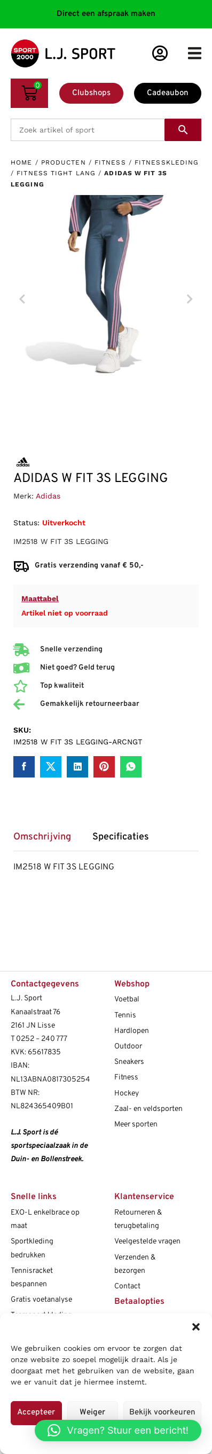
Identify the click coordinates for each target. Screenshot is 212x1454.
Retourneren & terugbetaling (138, 1219)
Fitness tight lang (56, 173)
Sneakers (129, 1062)
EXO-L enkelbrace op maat (45, 1219)
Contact (127, 1286)
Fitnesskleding (167, 162)
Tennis (125, 1015)
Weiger (92, 1413)
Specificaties (120, 837)
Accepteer (36, 1413)
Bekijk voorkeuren (162, 1413)
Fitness (110, 162)
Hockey (126, 1093)
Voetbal (126, 999)
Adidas (48, 496)
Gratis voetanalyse (41, 1299)
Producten (63, 162)
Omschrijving (42, 837)
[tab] (47, 841)
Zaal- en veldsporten (148, 1109)
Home (21, 162)
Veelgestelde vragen (147, 1241)
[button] (196, 1326)
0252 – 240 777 (41, 1039)
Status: (26, 522)
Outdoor (128, 1046)
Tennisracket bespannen (32, 1277)
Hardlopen (131, 1031)
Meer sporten (136, 1124)
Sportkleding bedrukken (32, 1248)
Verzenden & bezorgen (134, 1264)
